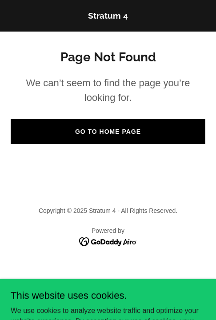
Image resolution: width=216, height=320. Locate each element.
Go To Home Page (108, 131)
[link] (108, 16)
